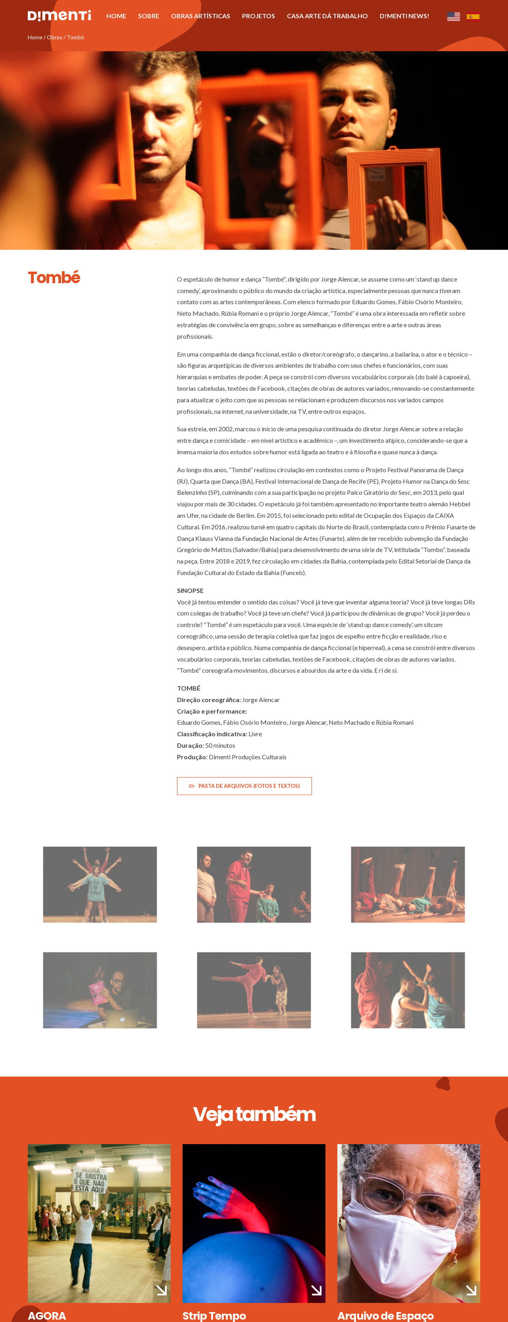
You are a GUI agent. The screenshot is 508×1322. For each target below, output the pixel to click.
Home (116, 15)
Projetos (258, 15)
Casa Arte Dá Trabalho (327, 15)
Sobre (148, 15)
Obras (54, 37)
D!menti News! (404, 15)
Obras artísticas (200, 15)
